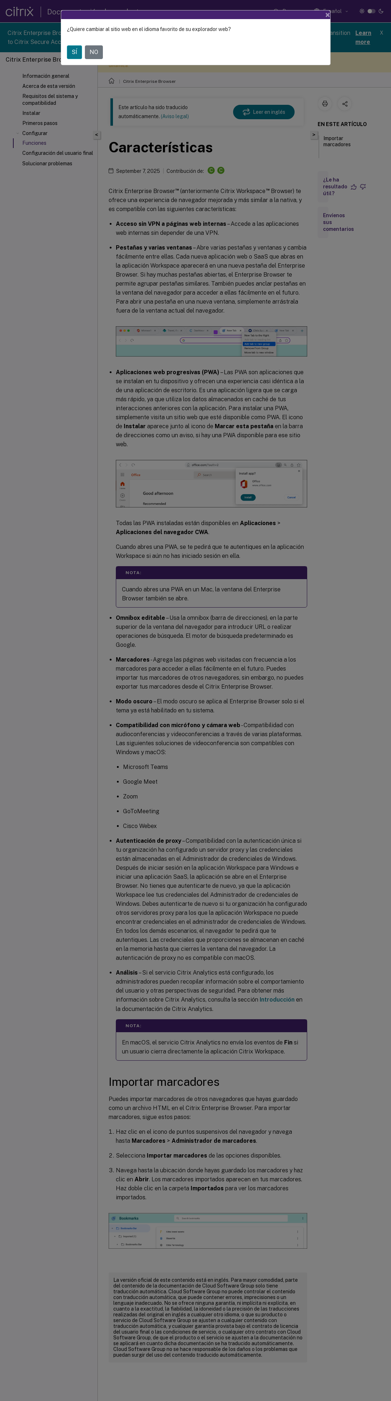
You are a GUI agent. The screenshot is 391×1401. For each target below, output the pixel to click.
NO (94, 52)
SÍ (74, 52)
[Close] (327, 15)
